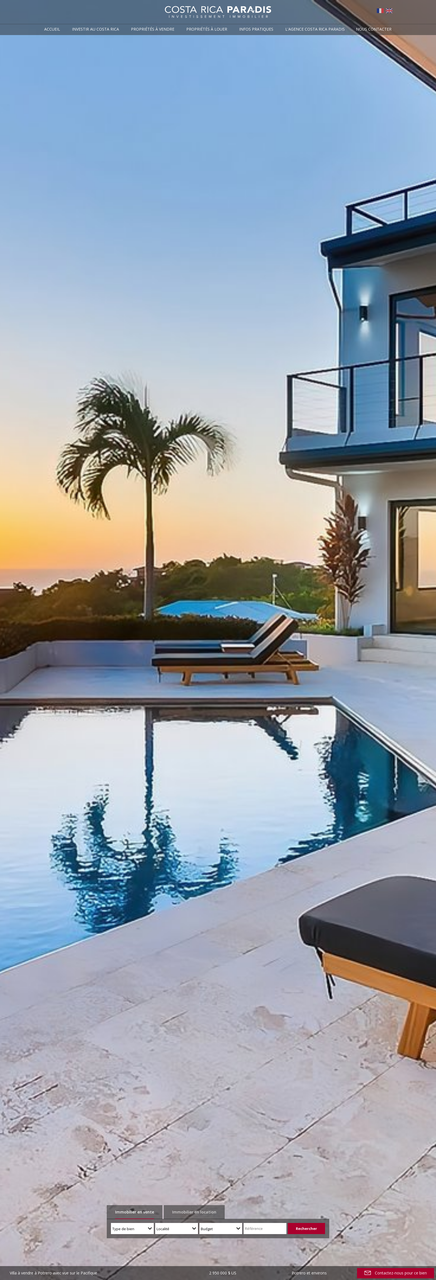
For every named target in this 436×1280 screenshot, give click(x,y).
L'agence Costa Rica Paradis (315, 29)
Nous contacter (374, 29)
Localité (163, 1228)
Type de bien (123, 1228)
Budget (207, 1228)
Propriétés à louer (206, 29)
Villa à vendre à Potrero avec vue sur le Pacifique (53, 1273)
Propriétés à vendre (152, 29)
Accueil (52, 29)
